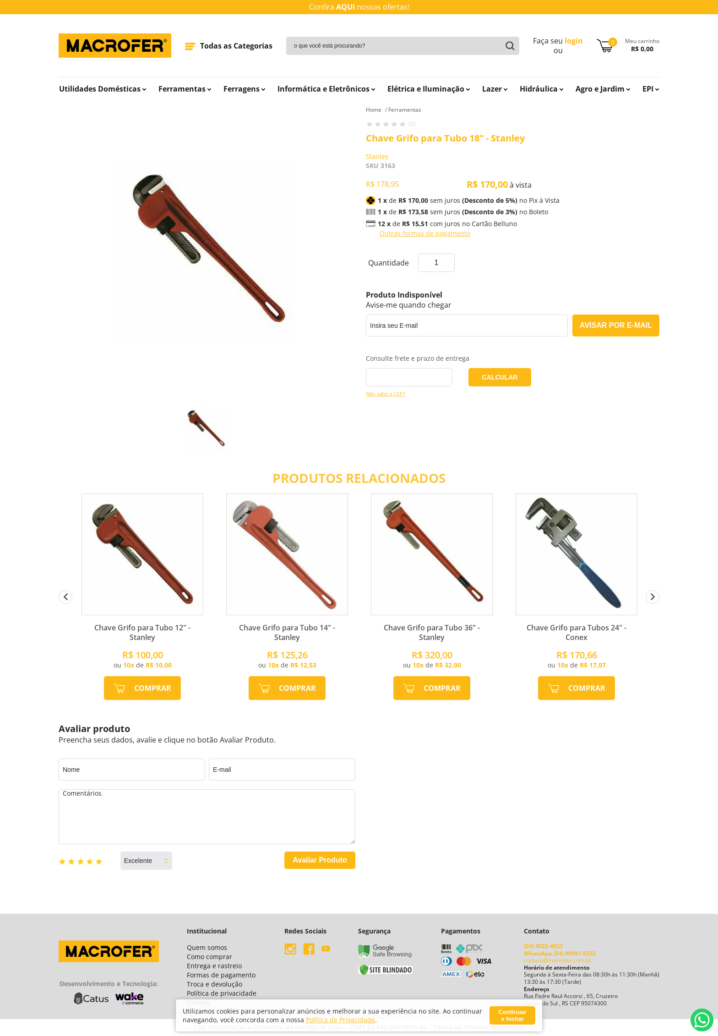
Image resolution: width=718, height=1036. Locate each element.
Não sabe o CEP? (385, 393)
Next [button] (652, 597)
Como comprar (209, 956)
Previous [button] (65, 597)
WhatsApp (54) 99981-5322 (560, 953)
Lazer (494, 89)
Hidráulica (541, 89)
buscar (508, 46)
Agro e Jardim (603, 89)
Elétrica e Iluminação (428, 89)
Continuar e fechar (513, 1015)
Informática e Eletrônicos (326, 89)
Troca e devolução (214, 984)
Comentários (207, 816)
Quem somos (207, 947)
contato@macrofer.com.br (557, 960)
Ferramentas (184, 89)
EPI (650, 89)
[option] (205, 429)
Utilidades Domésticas (102, 89)
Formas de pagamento (221, 975)
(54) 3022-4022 (543, 946)
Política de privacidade (221, 993)
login (574, 41)
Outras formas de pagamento (425, 233)
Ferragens (244, 89)
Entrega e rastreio (214, 965)
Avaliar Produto (320, 860)
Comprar (152, 688)
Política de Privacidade (340, 1019)
